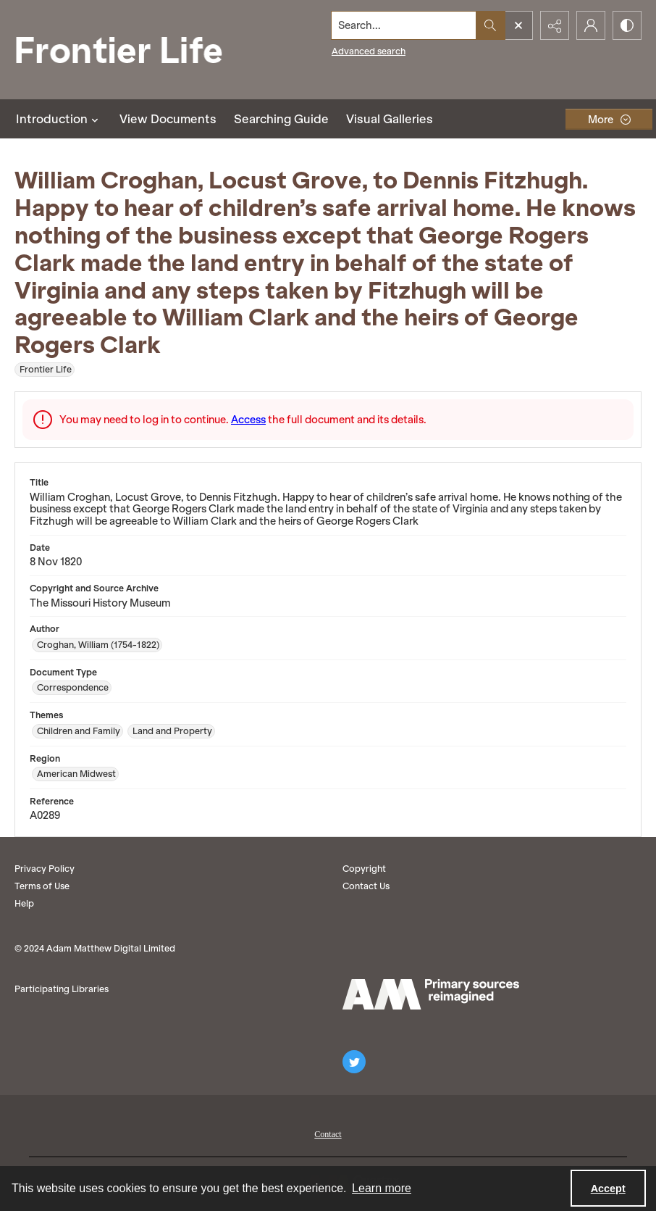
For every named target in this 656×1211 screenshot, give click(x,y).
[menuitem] (327, 1132)
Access (248, 419)
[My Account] (591, 25)
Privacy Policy (44, 868)
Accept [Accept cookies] (608, 1188)
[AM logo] (430, 994)
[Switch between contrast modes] (627, 25)
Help (24, 903)
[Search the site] (404, 25)
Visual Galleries (389, 119)
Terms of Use (42, 886)
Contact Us (366, 886)
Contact (327, 1134)
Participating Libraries (61, 988)
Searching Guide (281, 119)
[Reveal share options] (554, 25)
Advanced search (368, 51)
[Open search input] (518, 25)
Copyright (364, 868)
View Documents (167, 119)
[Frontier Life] (130, 50)
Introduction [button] (59, 119)
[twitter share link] (354, 1061)
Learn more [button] (381, 1188)
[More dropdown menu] (608, 119)
